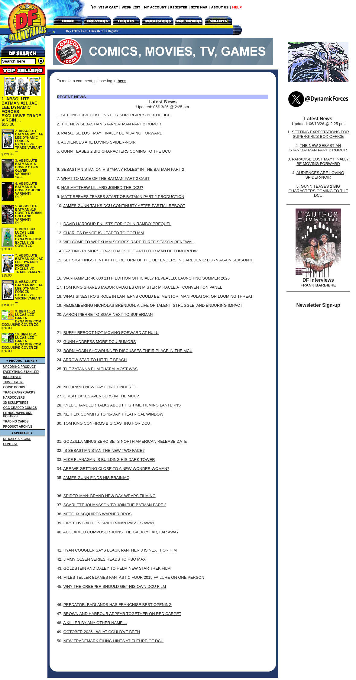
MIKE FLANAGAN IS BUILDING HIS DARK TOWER (109, 459)
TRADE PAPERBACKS (19, 392)
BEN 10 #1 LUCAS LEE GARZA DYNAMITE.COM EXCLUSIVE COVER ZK (21, 340)
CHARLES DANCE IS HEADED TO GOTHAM (103, 233)
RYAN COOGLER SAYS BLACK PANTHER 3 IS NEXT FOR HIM (120, 550)
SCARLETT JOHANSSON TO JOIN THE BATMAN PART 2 (114, 505)
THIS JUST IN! (13, 382)
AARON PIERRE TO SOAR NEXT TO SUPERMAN (108, 314)
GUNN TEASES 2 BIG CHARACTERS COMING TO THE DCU (115, 151)
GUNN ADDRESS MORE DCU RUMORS (99, 341)
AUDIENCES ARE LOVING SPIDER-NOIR (98, 142)
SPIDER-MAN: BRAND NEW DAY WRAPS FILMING (109, 496)
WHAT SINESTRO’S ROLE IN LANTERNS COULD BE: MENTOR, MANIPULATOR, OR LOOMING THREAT (158, 296)
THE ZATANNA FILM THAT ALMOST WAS (100, 369)
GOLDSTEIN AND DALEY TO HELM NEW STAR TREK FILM (117, 568)
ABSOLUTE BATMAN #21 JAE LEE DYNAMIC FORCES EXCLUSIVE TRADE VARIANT (29, 264)
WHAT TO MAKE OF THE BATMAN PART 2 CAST (105, 178)
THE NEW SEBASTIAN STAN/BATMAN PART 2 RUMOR (111, 124)
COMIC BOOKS (14, 387)
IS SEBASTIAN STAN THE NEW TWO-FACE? (104, 450)
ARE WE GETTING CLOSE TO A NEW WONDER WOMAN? (116, 468)
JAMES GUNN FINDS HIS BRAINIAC (96, 477)
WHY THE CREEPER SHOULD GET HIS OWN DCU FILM (114, 586)
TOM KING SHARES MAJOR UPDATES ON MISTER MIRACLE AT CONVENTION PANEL (142, 287)
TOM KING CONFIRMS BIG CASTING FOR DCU (106, 423)
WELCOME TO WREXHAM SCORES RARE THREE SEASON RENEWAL (128, 242)
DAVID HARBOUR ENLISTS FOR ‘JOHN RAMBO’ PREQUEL (117, 224)
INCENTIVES (12, 377)
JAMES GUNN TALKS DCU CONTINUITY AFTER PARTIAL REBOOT (124, 205)
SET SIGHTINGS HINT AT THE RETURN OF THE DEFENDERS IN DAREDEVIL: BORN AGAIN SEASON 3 (157, 260)
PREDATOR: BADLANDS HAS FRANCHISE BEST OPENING (117, 604)
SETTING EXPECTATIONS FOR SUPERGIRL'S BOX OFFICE (115, 115)
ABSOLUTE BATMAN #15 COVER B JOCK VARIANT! (27, 188)
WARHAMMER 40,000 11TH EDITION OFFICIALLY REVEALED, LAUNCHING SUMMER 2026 (146, 278)
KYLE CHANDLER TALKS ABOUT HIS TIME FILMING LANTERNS (122, 405)
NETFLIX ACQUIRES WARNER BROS (97, 514)
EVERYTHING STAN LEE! (21, 372)
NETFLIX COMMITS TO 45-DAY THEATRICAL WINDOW (113, 414)
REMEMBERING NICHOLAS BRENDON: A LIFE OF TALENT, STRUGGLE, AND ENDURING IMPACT (152, 305)
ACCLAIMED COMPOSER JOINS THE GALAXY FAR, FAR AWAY (121, 532)
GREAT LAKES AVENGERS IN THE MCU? (101, 396)
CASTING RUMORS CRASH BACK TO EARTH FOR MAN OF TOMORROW (130, 251)
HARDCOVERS (14, 397)
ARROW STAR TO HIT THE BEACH (95, 360)
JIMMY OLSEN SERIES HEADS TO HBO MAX (104, 559)
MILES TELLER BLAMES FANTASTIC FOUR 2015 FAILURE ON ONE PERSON (133, 577)
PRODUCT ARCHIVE (18, 426)
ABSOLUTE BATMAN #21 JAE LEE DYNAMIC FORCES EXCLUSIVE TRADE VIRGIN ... (21, 109)
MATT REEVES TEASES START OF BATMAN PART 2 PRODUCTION (122, 196)
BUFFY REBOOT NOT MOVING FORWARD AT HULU (111, 332)
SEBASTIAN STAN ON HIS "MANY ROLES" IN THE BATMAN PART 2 (122, 169)
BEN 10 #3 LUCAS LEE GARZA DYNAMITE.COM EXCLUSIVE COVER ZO (28, 237)
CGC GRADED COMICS (20, 408)
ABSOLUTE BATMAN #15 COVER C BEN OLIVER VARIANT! (26, 167)
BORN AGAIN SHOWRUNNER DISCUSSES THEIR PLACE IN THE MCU (128, 350)
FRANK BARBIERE (318, 285)
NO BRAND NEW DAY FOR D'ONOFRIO (99, 387)
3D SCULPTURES (15, 402)
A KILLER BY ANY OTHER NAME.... (95, 622)
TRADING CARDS (16, 421)
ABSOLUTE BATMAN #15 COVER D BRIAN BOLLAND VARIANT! (28, 212)
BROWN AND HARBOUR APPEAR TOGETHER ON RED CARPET (122, 613)
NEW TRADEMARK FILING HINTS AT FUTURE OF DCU (113, 641)
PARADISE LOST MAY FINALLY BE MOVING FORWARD (111, 133)
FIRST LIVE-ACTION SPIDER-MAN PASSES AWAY (109, 523)
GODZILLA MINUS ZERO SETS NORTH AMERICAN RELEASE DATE (125, 441)
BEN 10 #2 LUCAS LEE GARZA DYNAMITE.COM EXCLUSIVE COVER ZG (21, 317)
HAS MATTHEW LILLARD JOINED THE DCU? (102, 187)
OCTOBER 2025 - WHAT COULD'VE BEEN (101, 632)
